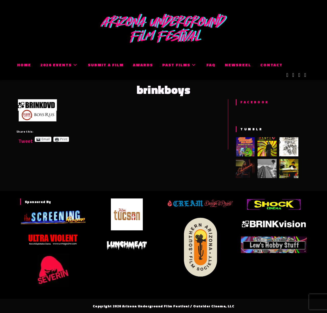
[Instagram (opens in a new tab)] (299, 75)
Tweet (25, 139)
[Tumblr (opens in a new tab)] (305, 75)
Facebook (254, 102)
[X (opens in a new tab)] (287, 75)
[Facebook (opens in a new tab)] (293, 75)
